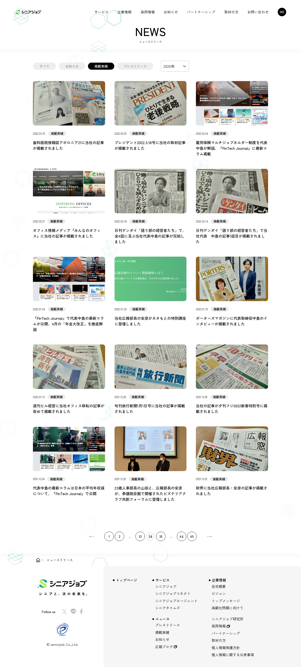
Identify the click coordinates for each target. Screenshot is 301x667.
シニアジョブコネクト (172, 593)
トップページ (126, 580)
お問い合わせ (258, 11)
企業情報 (124, 11)
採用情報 (148, 11)
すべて (44, 66)
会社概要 (219, 586)
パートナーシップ (201, 11)
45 (192, 536)
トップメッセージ (226, 600)
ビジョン (219, 593)
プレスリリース (135, 66)
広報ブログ (164, 646)
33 (140, 536)
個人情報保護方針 (226, 647)
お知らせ (171, 11)
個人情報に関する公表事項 (233, 654)
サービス (101, 11)
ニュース (162, 618)
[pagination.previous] (91, 536)
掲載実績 (101, 66)
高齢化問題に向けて (227, 607)
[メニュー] (283, 12)
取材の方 (231, 11)
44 (181, 536)
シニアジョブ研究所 (227, 618)
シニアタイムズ (167, 607)
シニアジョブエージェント (176, 600)
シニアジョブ (165, 586)
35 (160, 536)
